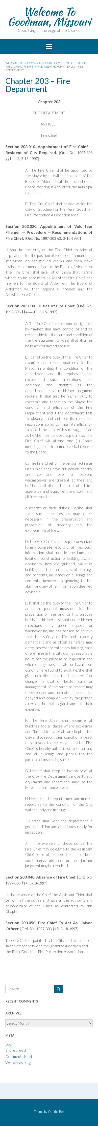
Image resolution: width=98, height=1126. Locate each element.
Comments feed (18, 1056)
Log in (10, 1044)
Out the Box (56, 1112)
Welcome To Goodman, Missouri (49, 17)
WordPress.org (18, 1062)
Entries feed (15, 1050)
